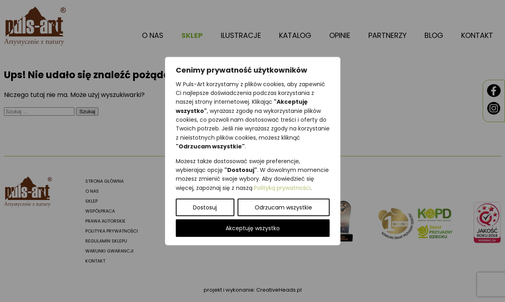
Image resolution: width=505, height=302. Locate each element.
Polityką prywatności (282, 187)
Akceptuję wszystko (253, 228)
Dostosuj (205, 207)
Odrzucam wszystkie (283, 207)
